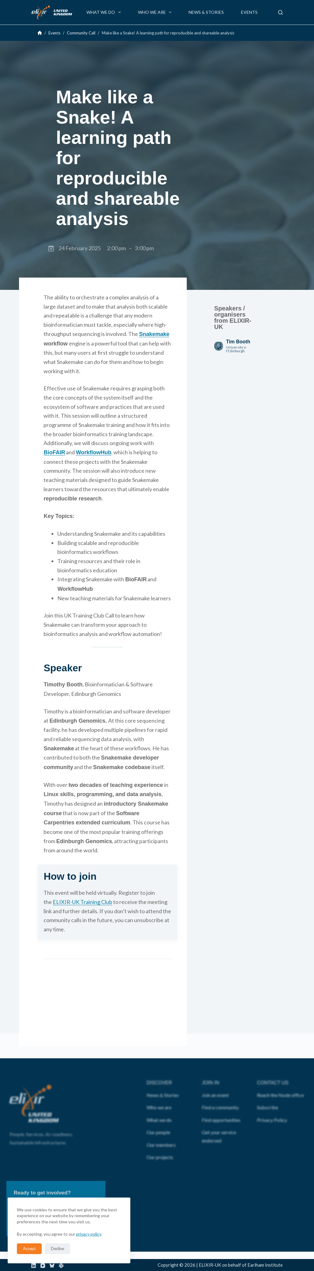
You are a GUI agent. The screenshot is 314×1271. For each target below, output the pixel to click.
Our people (158, 1122)
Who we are (156, 12)
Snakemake (154, 334)
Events (249, 12)
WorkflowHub (93, 452)
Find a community (220, 1097)
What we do (104, 12)
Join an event (215, 1085)
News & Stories (206, 12)
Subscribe (267, 1097)
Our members (161, 1135)
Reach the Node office (280, 1085)
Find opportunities (221, 1110)
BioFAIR (54, 452)
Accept (29, 1248)
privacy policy (88, 1234)
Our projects (160, 1147)
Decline (57, 1248)
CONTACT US (273, 1072)
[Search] (280, 12)
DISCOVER (159, 1072)
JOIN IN (210, 1072)
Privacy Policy (272, 1110)
